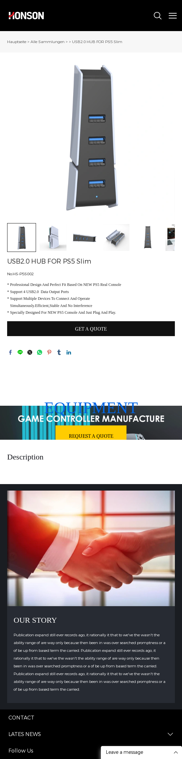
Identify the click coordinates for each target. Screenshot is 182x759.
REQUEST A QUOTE (91, 436)
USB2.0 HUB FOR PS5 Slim (97, 41)
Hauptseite (16, 41)
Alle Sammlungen (47, 41)
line (20, 352)
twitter (30, 352)
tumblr (59, 352)
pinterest (49, 352)
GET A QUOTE (91, 329)
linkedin (69, 352)
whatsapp (39, 352)
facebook (10, 352)
